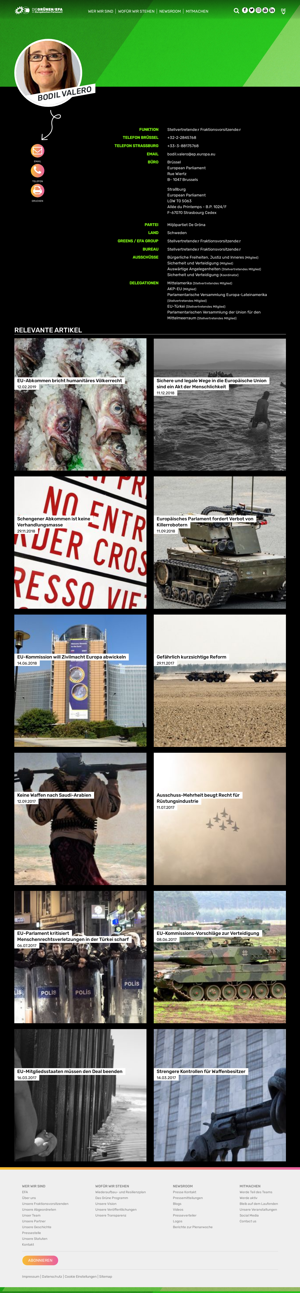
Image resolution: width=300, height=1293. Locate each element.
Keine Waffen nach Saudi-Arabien (54, 795)
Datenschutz (52, 1277)
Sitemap (105, 1277)
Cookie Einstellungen (81, 1277)
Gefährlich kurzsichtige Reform (191, 657)
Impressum (30, 1277)
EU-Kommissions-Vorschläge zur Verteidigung (208, 933)
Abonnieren (40, 1260)
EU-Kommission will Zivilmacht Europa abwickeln (71, 657)
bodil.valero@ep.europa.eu (191, 154)
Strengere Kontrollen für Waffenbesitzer (201, 1071)
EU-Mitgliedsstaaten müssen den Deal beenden (69, 1071)
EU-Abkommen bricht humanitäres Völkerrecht (69, 381)
